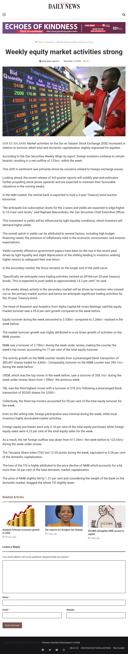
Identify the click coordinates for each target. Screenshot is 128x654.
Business (50, 42)
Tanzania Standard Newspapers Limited (61, 642)
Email (6, 610)
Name (6, 597)
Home (39, 42)
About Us (74, 648)
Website (70, 610)
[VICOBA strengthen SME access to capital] (107, 516)
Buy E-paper (119, 648)
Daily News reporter (50, 61)
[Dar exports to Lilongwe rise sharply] (64, 516)
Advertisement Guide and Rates (96, 648)
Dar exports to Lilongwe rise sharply (64, 529)
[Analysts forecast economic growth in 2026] (21, 516)
